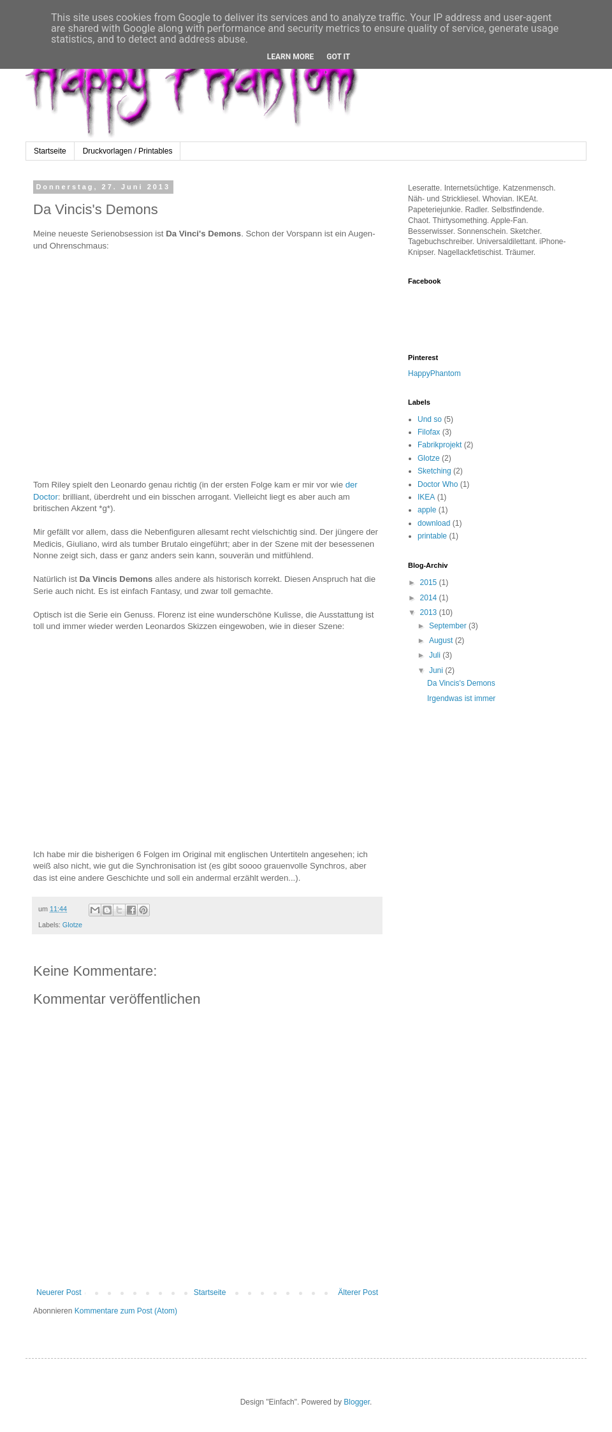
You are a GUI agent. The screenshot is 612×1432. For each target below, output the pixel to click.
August (442, 640)
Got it (338, 56)
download (434, 523)
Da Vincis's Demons (461, 683)
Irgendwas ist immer (461, 698)
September (449, 625)
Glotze (72, 925)
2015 (429, 582)
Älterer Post (358, 1292)
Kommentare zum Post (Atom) (126, 1310)
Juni (437, 670)
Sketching (434, 470)
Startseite (50, 151)
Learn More (290, 56)
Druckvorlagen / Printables (128, 151)
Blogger (357, 1402)
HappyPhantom (434, 373)
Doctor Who (438, 484)
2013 (429, 612)
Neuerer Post (59, 1292)
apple (427, 509)
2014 (429, 597)
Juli (435, 655)
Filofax (429, 432)
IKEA (426, 497)
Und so (430, 419)
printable (432, 536)
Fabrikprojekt (440, 444)
